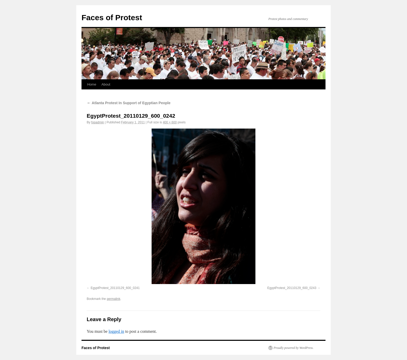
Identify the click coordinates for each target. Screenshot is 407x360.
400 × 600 (170, 122)
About (105, 84)
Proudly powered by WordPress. (294, 348)
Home (91, 84)
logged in (116, 331)
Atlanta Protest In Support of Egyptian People (129, 103)
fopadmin (97, 122)
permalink (113, 299)
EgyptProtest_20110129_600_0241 (115, 288)
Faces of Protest (112, 17)
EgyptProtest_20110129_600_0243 (291, 288)
